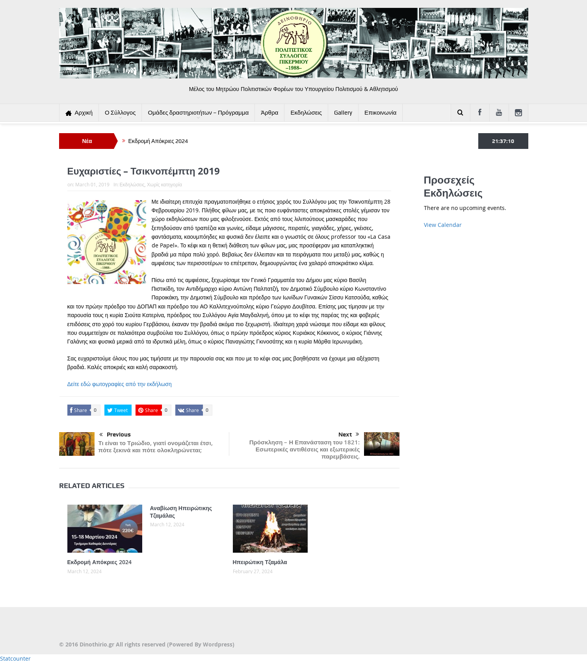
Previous (115, 435)
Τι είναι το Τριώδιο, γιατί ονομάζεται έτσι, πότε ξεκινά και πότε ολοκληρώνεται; (155, 446)
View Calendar (443, 224)
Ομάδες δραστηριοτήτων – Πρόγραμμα (198, 112)
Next (348, 434)
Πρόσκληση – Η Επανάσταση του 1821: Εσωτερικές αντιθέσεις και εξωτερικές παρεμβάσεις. (304, 449)
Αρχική (79, 112)
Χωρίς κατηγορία (164, 184)
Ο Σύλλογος (120, 112)
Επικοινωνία (380, 112)
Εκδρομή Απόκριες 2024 (158, 141)
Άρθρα (269, 112)
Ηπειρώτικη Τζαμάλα (260, 562)
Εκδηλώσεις (306, 112)
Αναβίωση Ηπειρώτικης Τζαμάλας (181, 511)
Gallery (343, 112)
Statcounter (15, 658)
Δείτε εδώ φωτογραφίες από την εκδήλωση (119, 384)
